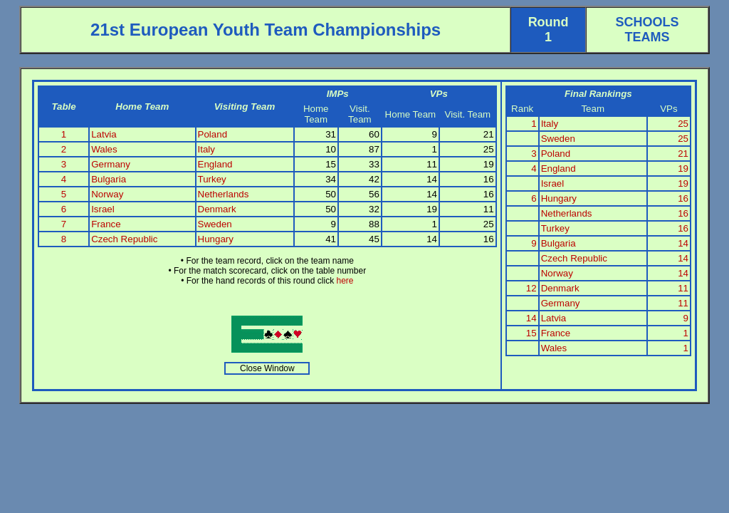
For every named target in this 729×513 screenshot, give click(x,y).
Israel (103, 209)
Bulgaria (108, 179)
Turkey (212, 179)
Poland (213, 134)
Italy (206, 149)
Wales (104, 149)
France (105, 224)
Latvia (104, 134)
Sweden (215, 224)
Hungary (216, 239)
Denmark (217, 209)
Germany (110, 164)
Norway (107, 194)
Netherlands (223, 194)
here (344, 281)
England (215, 164)
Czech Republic (124, 239)
